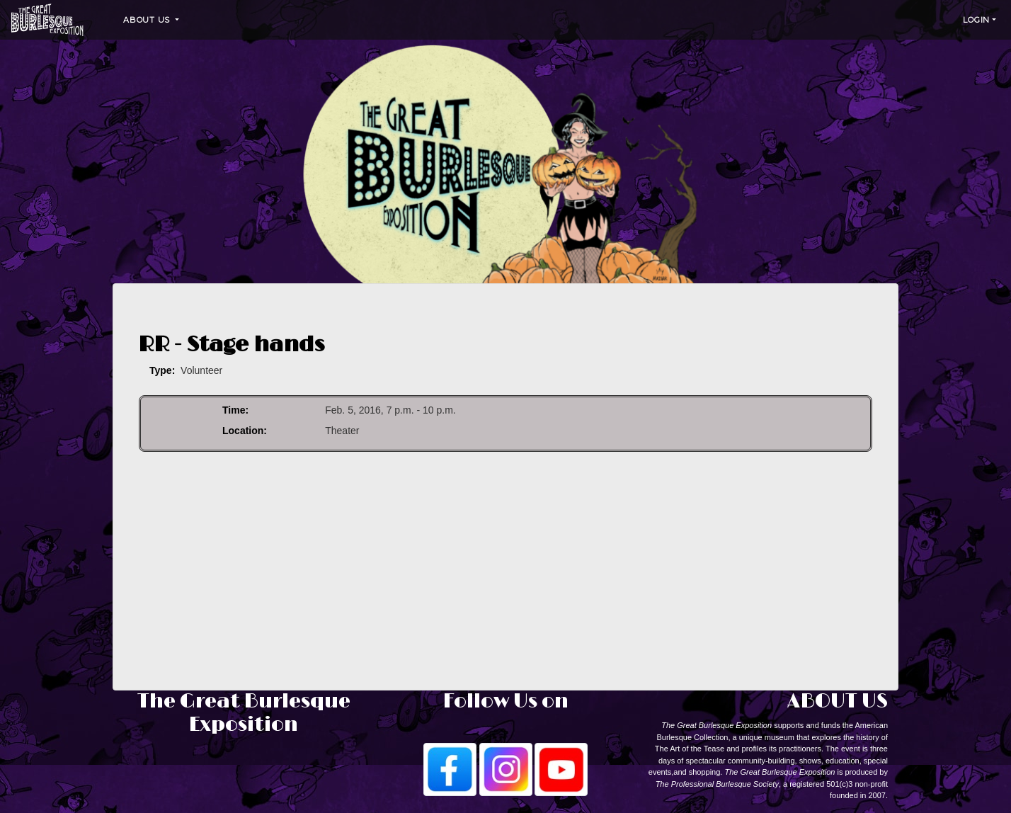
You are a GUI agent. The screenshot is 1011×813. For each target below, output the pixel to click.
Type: (162, 370)
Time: (235, 410)
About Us (148, 20)
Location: (244, 430)
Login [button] (976, 20)
